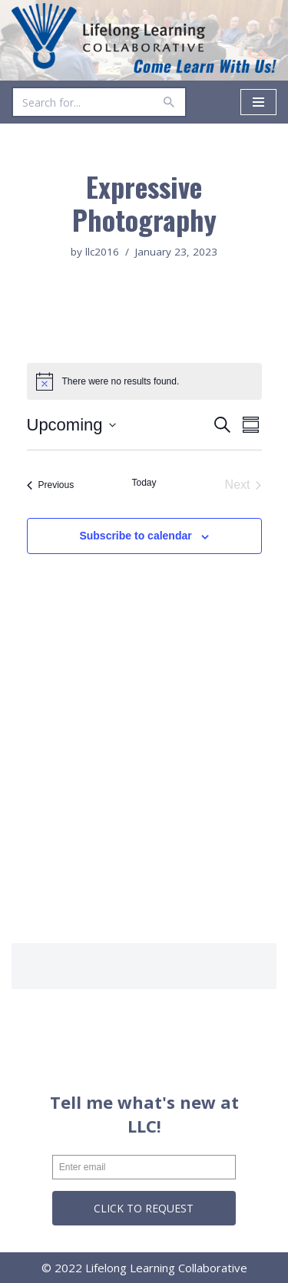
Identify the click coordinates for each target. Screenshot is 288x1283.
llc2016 (102, 252)
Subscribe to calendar (135, 535)
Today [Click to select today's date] (143, 482)
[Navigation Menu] (258, 102)
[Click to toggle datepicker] (71, 424)
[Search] (82, 102)
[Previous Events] (50, 485)
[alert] (144, 381)
